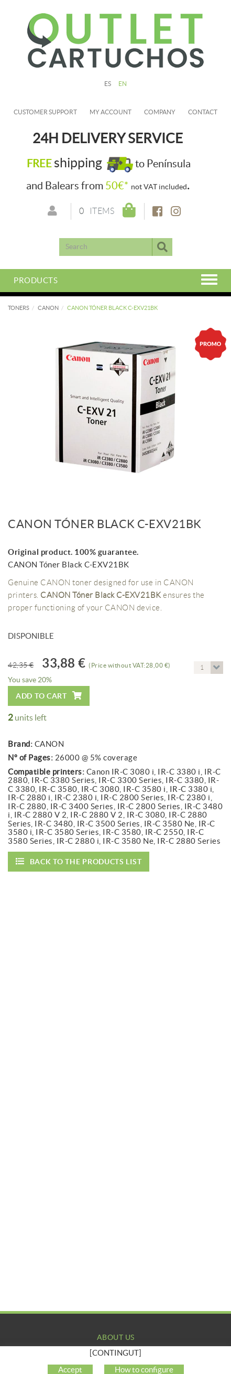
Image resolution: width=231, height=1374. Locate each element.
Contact (202, 112)
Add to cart (49, 695)
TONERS (18, 308)
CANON (48, 308)
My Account (115, 1365)
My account (110, 112)
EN (122, 83)
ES (108, 83)
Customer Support (45, 112)
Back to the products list (78, 861)
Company (159, 112)
